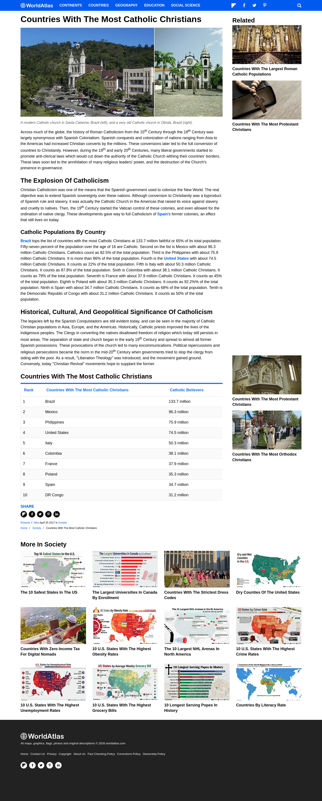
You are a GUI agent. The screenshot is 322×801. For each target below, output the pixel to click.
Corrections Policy (128, 754)
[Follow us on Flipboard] (24, 765)
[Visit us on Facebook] (32, 765)
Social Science (185, 5)
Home (24, 754)
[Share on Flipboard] (24, 514)
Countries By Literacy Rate (261, 705)
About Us (79, 754)
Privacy (52, 754)
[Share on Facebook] (32, 514)
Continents (70, 5)
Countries (98, 5)
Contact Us (37, 754)
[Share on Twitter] (40, 514)
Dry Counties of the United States (268, 592)
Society (62, 522)
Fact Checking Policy (101, 754)
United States (176, 258)
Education (154, 5)
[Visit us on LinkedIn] (58, 765)
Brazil (26, 241)
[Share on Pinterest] (48, 514)
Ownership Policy (154, 754)
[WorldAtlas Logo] (38, 5)
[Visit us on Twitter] (41, 765)
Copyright (65, 754)
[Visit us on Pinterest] (49, 765)
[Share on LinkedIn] (56, 514)
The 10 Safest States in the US (49, 592)
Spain (162, 214)
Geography (126, 5)
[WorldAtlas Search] (299, 5)
